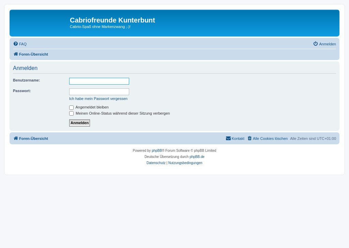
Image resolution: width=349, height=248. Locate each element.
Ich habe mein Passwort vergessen (98, 99)
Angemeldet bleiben (89, 107)
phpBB (157, 150)
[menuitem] (20, 44)
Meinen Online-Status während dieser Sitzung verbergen (119, 113)
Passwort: (22, 91)
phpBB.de (196, 157)
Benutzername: (26, 80)
